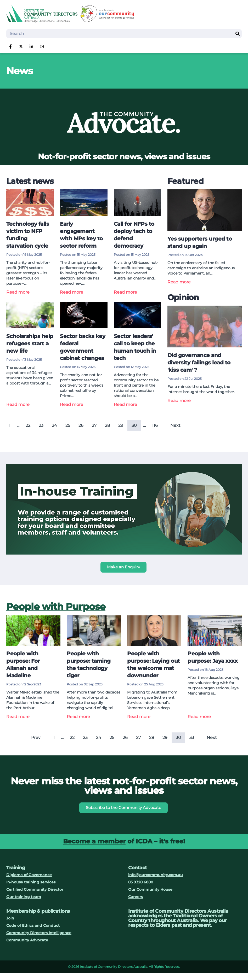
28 (107, 425)
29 (120, 425)
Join (10, 918)
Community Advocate (27, 940)
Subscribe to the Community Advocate (123, 807)
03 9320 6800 (140, 882)
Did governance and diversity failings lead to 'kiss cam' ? (198, 362)
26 (80, 425)
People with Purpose (55, 606)
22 (28, 425)
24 (54, 425)
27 (94, 425)
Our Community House (150, 889)
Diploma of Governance (29, 874)
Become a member (94, 841)
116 (155, 425)
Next (175, 425)
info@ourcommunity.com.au (155, 874)
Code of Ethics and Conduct (33, 925)
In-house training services (30, 882)
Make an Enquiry (123, 566)
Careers (135, 896)
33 (191, 737)
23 (41, 425)
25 (67, 425)
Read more (18, 292)
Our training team (23, 896)
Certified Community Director (34, 889)
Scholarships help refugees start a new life (29, 343)
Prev (36, 737)
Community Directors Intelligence (38, 932)
